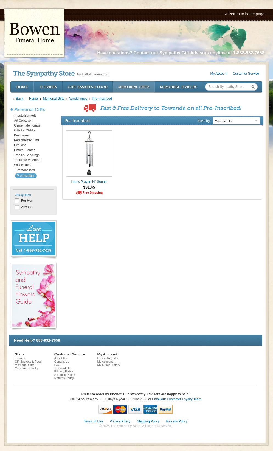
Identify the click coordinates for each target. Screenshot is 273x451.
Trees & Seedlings (27, 155)
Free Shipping (93, 192)
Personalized (26, 170)
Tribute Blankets (25, 115)
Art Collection (23, 120)
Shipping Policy (64, 374)
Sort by (203, 120)
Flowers (48, 87)
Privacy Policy (63, 371)
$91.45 (89, 187)
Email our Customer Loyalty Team (176, 399)
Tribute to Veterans (27, 160)
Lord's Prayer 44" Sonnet (89, 182)
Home (22, 87)
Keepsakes (22, 135)
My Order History (108, 364)
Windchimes (22, 165)
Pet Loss (20, 145)
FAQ (57, 364)
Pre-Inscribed (26, 176)
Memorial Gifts (134, 87)
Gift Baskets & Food (87, 87)
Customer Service (246, 73)
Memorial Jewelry (178, 87)
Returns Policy (64, 378)
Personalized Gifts (26, 140)
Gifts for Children (25, 130)
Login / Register (107, 358)
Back (19, 98)
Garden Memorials (27, 125)
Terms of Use (63, 368)
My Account (218, 73)
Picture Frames (24, 150)
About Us (60, 358)
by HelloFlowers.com (61, 74)
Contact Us (61, 361)
